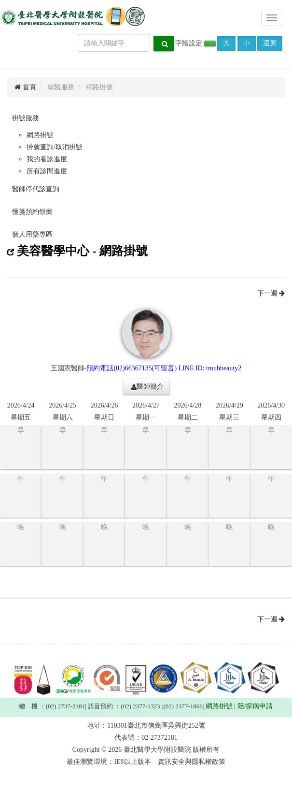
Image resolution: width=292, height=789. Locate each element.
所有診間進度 (47, 171)
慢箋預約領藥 (32, 211)
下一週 (271, 293)
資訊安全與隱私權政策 (191, 761)
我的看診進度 (47, 159)
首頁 (25, 87)
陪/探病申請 (255, 706)
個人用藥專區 (32, 234)
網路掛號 (40, 135)
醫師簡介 (147, 387)
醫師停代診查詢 (35, 189)
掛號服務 (25, 118)
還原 (270, 43)
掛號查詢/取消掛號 (55, 147)
